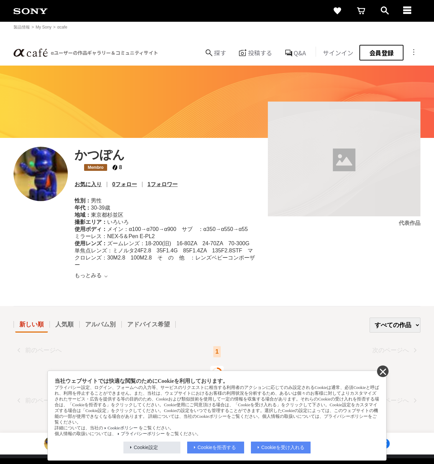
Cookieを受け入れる (283, 447)
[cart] (361, 11)
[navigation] (408, 11)
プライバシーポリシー (143, 433)
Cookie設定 (146, 447)
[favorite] (337, 11)
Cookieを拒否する (217, 447)
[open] (385, 11)
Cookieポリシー (122, 428)
